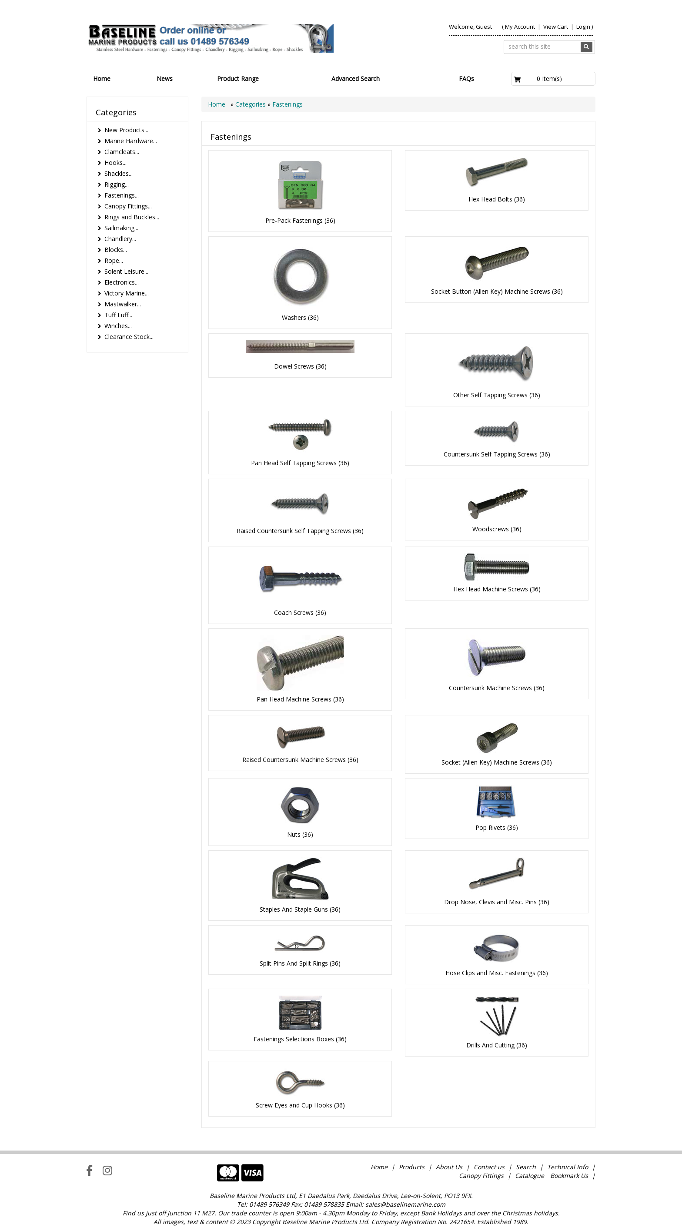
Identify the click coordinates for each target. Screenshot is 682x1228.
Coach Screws (294, 612)
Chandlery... (120, 239)
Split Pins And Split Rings (294, 963)
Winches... (118, 326)
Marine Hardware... (130, 141)
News (165, 78)
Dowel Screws (294, 366)
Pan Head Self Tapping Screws (294, 463)
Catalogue (529, 1175)
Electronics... (121, 282)
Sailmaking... (121, 228)
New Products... (126, 130)
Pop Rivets (490, 827)
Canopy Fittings (481, 1175)
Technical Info (567, 1167)
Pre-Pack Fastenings (294, 220)
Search (527, 1167)
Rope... (113, 260)
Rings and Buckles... (131, 217)
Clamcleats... (121, 152)
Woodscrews (490, 529)
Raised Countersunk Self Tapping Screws (294, 531)
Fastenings (287, 104)
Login (583, 26)
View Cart (556, 26)
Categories (251, 104)
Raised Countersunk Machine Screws (294, 759)
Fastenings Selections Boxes (294, 1039)
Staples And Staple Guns (294, 909)
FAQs (466, 78)
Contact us (489, 1167)
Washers (294, 317)
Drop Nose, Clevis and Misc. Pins (490, 902)
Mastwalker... (122, 304)
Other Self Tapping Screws (490, 395)
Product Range (238, 78)
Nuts (294, 834)
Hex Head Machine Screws (490, 589)
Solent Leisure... (126, 271)
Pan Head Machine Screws (294, 699)
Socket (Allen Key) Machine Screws (490, 762)
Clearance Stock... (129, 336)
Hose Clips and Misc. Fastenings (490, 973)
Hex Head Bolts (490, 199)
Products (412, 1167)
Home (101, 78)
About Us (449, 1167)
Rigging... (116, 184)
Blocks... (115, 249)
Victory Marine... (126, 293)
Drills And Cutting (490, 1045)
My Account (520, 26)
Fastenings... (121, 195)
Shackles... (118, 173)
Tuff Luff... (118, 315)
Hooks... (115, 162)
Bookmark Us (569, 1175)
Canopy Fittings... (128, 206)
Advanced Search (355, 78)
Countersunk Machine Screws (490, 688)
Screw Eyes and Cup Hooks (294, 1105)
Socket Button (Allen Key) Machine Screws (490, 291)
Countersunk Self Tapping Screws (491, 454)
